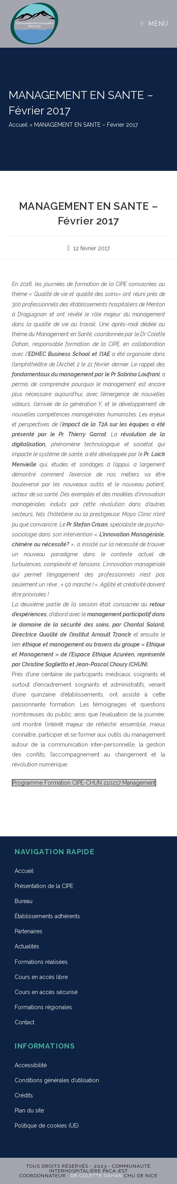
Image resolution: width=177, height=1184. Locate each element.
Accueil (18, 125)
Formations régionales (43, 1007)
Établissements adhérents (47, 916)
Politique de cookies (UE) (47, 1125)
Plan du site (29, 1110)
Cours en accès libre (41, 977)
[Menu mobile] (154, 23)
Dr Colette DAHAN (96, 1175)
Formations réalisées (41, 962)
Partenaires (28, 931)
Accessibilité (31, 1065)
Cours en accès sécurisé (46, 992)
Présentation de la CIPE (44, 886)
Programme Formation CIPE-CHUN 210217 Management (84, 783)
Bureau (23, 901)
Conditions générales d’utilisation (57, 1080)
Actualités (27, 946)
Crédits (24, 1095)
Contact (24, 1022)
